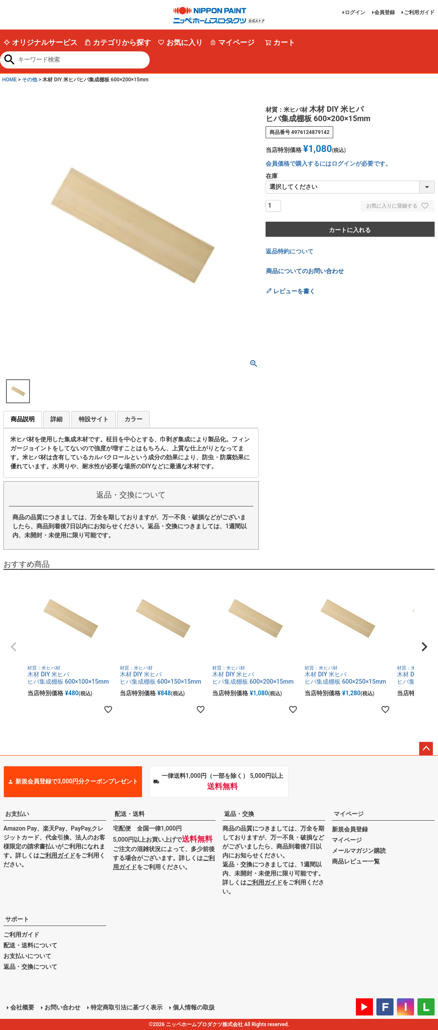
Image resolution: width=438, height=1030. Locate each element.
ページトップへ (426, 749)
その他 (29, 80)
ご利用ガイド (419, 12)
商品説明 (23, 419)
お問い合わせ (62, 1007)
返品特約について (290, 251)
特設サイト (94, 419)
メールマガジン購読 (359, 850)
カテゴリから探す (117, 42)
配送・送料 (130, 813)
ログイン (355, 12)
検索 (9, 60)
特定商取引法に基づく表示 (127, 1007)
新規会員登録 (350, 829)
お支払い (17, 813)
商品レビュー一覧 (356, 861)
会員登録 (384, 12)
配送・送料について (30, 945)
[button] (13, 646)
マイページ (232, 42)
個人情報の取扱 (194, 1007)
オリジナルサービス (40, 42)
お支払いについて (27, 956)
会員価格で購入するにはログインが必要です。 (328, 163)
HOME (9, 80)
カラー (133, 419)
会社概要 (22, 1007)
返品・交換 (239, 813)
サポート (17, 919)
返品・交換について (30, 966)
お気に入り (180, 42)
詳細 (56, 419)
